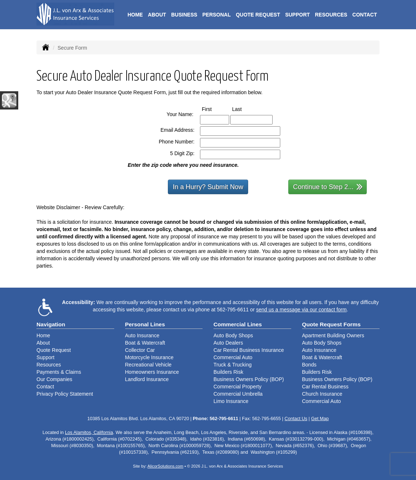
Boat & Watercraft (145, 343)
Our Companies (54, 379)
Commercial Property (237, 386)
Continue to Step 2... (328, 186)
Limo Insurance (231, 401)
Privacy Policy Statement (64, 394)
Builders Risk (228, 372)
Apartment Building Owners (333, 335)
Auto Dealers (228, 343)
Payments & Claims (58, 372)
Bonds (309, 365)
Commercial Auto (233, 357)
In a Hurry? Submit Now (208, 187)
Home (135, 15)
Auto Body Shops (233, 335)
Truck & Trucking (232, 365)
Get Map (319, 418)
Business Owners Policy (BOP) (248, 379)
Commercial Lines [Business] (237, 324)
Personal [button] (216, 15)
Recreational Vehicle (148, 365)
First (213, 108)
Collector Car (140, 350)
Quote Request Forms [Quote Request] (331, 324)
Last (243, 108)
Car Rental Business (325, 386)
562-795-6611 (233, 309)
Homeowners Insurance (152, 372)
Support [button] (297, 15)
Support (45, 357)
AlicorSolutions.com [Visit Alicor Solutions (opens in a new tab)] (165, 466)
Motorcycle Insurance (149, 357)
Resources (48, 365)
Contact (365, 15)
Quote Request (53, 350)
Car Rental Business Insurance (248, 350)
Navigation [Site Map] (50, 324)
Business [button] (184, 15)
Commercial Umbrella (238, 394)
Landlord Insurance (147, 379)
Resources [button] (331, 15)
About (157, 15)
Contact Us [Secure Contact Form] (296, 418)
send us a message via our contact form (301, 309)
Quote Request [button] (258, 15)
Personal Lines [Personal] (145, 324)
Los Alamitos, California (89, 432)
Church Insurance (322, 394)
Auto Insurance (142, 335)
